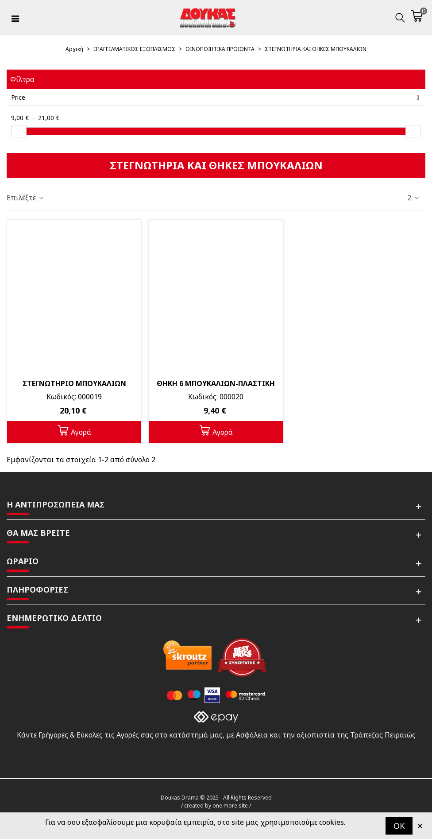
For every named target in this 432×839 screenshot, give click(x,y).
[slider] (19, 131)
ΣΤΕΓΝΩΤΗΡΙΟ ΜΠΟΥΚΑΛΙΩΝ (74, 383)
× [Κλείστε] (420, 825)
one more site (230, 805)
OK (399, 825)
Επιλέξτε (26, 198)
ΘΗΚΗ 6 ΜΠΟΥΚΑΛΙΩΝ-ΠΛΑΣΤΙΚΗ (216, 383)
